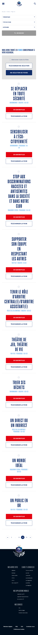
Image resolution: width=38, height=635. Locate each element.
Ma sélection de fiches (19, 73)
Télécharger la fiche (19, 116)
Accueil (3, 11)
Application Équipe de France (22, 596)
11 (19, 537)
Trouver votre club (29, 570)
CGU (19, 607)
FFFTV (13, 580)
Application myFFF (21, 594)
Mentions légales (22, 610)
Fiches (8, 11)
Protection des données (23, 612)
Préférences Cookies (19, 629)
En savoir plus (19, 109)
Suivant (30, 537)
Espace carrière (14, 575)
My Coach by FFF (20, 599)
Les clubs (27, 573)
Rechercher (35, 4)
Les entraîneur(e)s (29, 578)
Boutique (13, 573)
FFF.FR (13, 578)
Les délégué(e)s (28, 585)
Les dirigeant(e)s (29, 580)
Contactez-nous (30, 626)
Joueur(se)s (28, 575)
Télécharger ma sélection (19, 66)
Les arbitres (28, 583)
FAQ (17, 626)
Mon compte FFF (15, 583)
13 (26, 537)
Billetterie (13, 570)
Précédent (8, 537)
